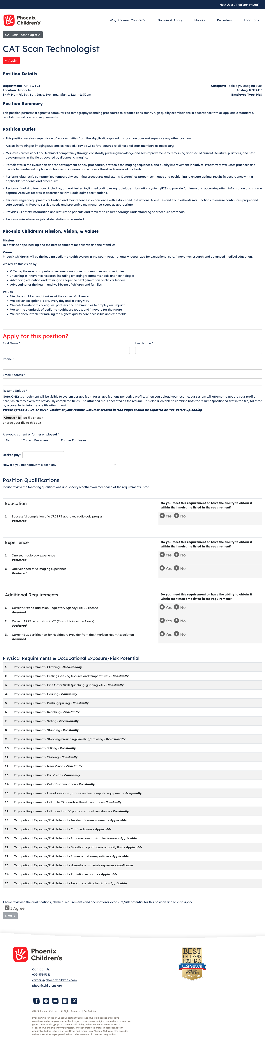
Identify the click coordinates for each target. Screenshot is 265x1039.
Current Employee (34, 440)
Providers (224, 20)
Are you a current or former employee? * (31, 434)
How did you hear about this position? (29, 465)
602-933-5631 (41, 974)
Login (256, 4)
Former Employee (72, 440)
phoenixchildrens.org (47, 985)
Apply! (11, 60)
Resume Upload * (15, 390)
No (6, 440)
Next (10, 916)
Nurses (199, 20)
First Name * (11, 343)
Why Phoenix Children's (128, 20)
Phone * (8, 359)
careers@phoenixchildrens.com (54, 980)
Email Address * (14, 375)
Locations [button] (251, 20)
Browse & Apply (170, 20)
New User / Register (234, 4)
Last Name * (144, 343)
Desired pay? (12, 455)
